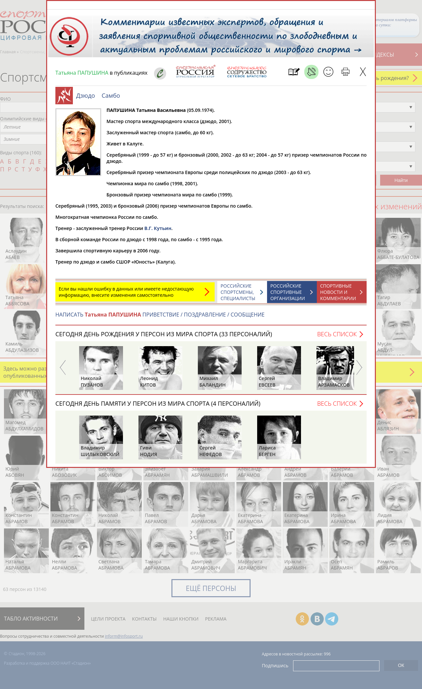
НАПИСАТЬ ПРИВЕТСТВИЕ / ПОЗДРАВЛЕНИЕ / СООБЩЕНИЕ (160, 317)
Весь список (337, 337)
